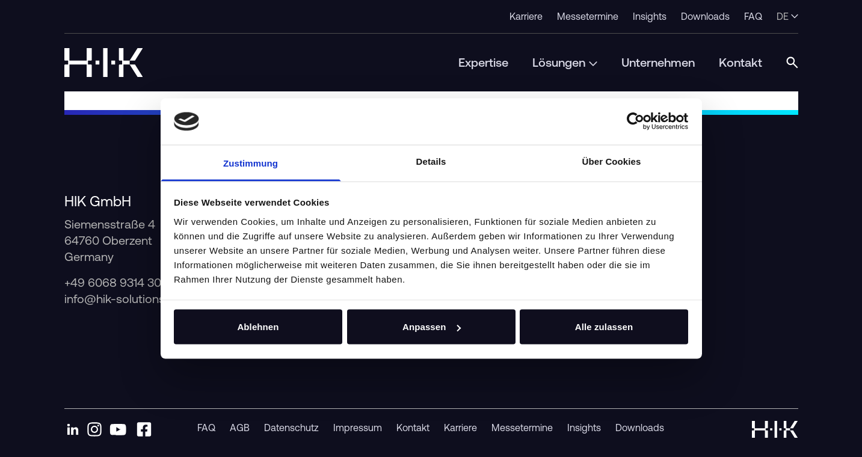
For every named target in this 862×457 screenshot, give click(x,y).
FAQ (206, 427)
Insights (584, 427)
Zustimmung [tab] (250, 163)
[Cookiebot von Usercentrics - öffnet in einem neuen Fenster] (635, 121)
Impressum (357, 427)
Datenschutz (291, 427)
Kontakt (412, 427)
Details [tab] (431, 161)
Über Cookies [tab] (611, 161)
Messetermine (522, 427)
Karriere (460, 427)
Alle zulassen (604, 327)
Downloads (639, 427)
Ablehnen (258, 327)
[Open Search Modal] (792, 63)
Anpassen (431, 327)
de (787, 16)
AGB (240, 427)
